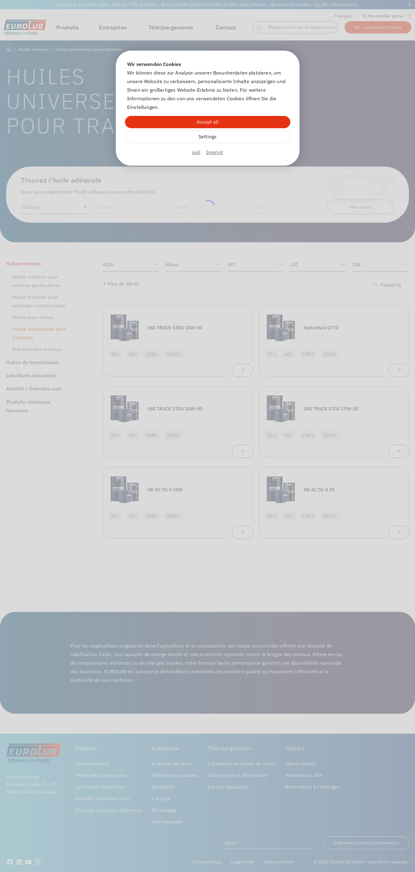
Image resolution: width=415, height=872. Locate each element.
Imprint (214, 152)
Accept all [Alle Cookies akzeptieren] (207, 122)
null (196, 152)
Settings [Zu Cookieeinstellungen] (207, 136)
